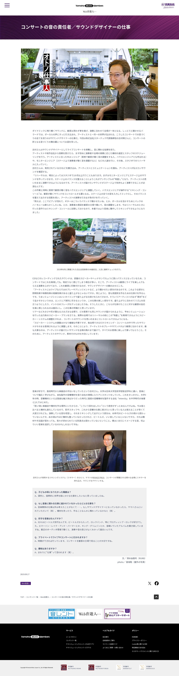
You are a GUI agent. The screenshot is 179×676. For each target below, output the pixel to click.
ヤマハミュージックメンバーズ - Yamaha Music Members (89, 5)
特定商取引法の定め (138, 647)
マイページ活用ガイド (110, 644)
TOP (22, 597)
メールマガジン (71, 637)
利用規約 (135, 637)
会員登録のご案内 (109, 640)
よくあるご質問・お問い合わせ (113, 647)
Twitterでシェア (150, 583)
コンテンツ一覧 (32, 597)
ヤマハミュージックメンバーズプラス (78, 647)
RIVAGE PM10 (98, 477)
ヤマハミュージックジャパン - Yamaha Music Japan (168, 5)
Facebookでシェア (157, 583)
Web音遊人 (26, 583)
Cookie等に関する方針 (139, 644)
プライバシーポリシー (139, 640)
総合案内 (106, 637)
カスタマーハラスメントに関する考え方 (145, 651)
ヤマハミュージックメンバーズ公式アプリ (80, 644)
